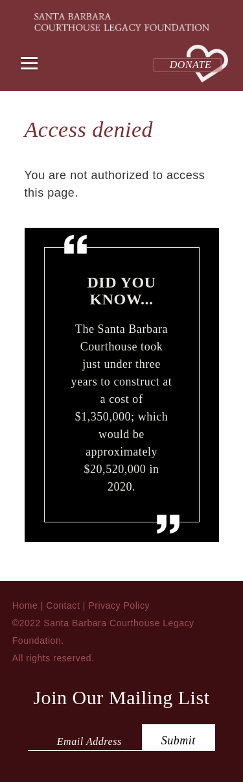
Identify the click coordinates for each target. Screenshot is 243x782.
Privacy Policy (119, 605)
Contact (63, 605)
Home (25, 605)
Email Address (89, 741)
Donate (191, 64)
